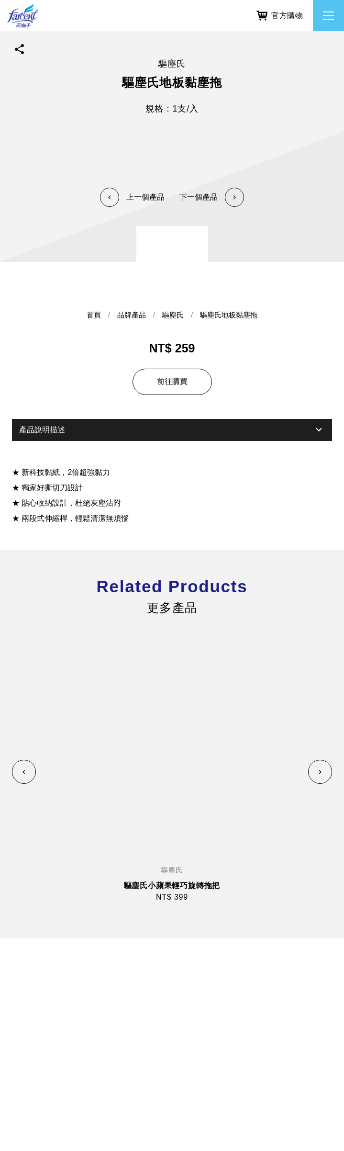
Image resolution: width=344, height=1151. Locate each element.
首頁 (94, 315)
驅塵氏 (173, 315)
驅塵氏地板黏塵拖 (228, 315)
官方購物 (279, 14)
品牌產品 (131, 315)
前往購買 (172, 381)
